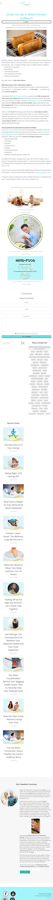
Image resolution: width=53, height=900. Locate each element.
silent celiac (33, 27)
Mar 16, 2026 (13, 451)
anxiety (35, 368)
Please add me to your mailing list (27, 333)
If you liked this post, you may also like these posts (26, 187)
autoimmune (33, 376)
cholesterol (40, 414)
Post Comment (26, 336)
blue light (44, 389)
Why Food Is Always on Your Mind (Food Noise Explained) (13, 504)
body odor (35, 392)
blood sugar (35, 389)
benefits (39, 381)
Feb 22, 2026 (13, 479)
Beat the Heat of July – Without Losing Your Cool (13, 719)
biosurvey (40, 384)
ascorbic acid (43, 368)
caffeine (33, 400)
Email (26, 309)
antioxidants (44, 365)
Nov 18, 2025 (13, 577)
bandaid (47, 376)
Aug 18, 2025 (13, 694)
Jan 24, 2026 (13, 511)
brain (46, 392)
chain (45, 408)
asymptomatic (11, 27)
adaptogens (38, 354)
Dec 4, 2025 (13, 543)
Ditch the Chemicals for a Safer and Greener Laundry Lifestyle (26, 251)
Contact (25, 872)
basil (46, 378)
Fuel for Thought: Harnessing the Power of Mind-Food (26, 281)
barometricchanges (37, 378)
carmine (44, 406)
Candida (31, 403)
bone (41, 392)
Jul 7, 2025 (13, 725)
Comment (26, 316)
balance (41, 376)
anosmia (35, 362)
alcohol (33, 359)
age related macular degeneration (39, 357)
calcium (40, 400)
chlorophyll (32, 414)
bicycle (46, 381)
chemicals (43, 411)
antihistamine (35, 365)
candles (37, 403)
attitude (43, 373)
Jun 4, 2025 (13, 760)
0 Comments (43, 27)
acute (31, 354)
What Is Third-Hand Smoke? (26, 210)
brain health (34, 397)
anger (46, 359)
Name (26, 302)
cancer (46, 400)
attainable (36, 373)
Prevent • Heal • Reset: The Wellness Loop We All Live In (13, 536)
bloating (34, 387)
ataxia (45, 370)
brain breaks (35, 395)
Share (26, 22)
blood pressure (43, 387)
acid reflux (39, 351)
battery (33, 381)
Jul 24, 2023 (26, 284)
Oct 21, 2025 (13, 612)
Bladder (46, 384)
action (46, 351)
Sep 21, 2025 (13, 653)
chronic (48, 414)
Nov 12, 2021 (26, 212)
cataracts (34, 408)
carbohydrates (46, 403)
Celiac (18, 27)
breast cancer (44, 397)
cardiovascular (36, 406)
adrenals (46, 354)
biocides (32, 384)
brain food (44, 395)
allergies (40, 359)
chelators (36, 411)
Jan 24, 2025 (26, 254)
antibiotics (43, 362)
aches (33, 351)
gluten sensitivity (25, 27)
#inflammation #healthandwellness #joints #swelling (39, 348)
